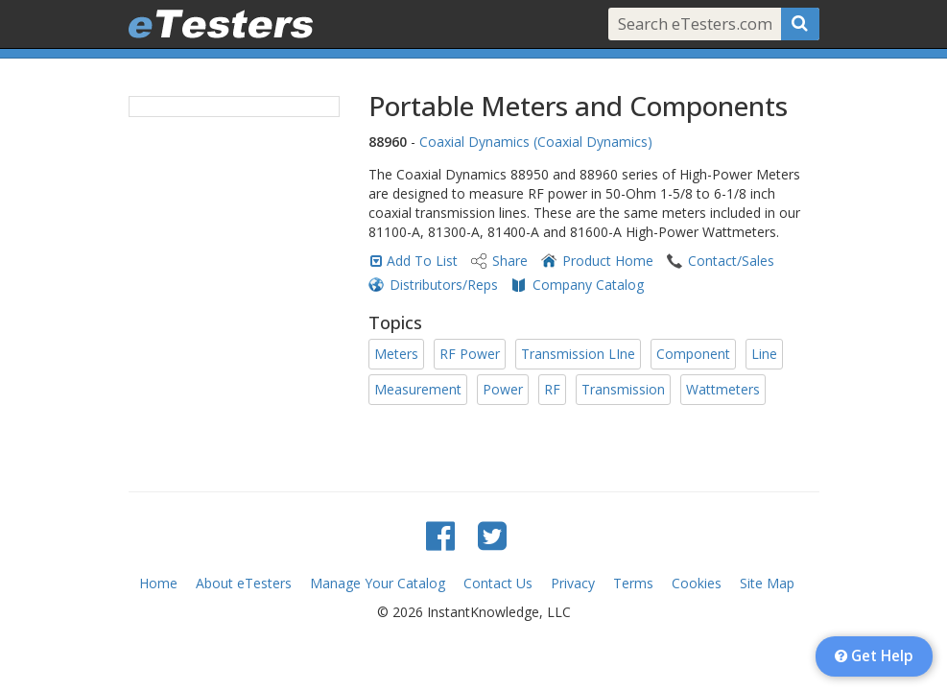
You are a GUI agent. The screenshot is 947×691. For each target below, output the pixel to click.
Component (693, 354)
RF (552, 389)
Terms (633, 583)
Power (503, 389)
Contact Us (498, 583)
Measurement (418, 389)
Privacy (573, 583)
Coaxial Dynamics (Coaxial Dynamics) (535, 141)
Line (764, 354)
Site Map (767, 583)
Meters (396, 354)
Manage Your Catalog (377, 583)
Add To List (422, 260)
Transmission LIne (578, 354)
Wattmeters (723, 389)
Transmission (623, 389)
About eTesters (244, 583)
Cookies (697, 583)
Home (158, 583)
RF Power (469, 354)
